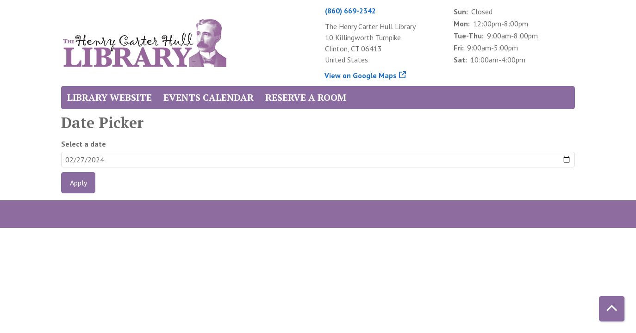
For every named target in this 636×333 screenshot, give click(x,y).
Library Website (109, 97)
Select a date (83, 143)
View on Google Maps (361, 75)
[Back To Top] (611, 308)
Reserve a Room (305, 97)
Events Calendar (208, 97)
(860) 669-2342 (350, 10)
